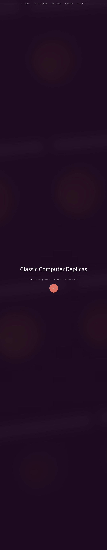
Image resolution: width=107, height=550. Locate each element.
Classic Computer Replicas (53, 269)
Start (54, 288)
